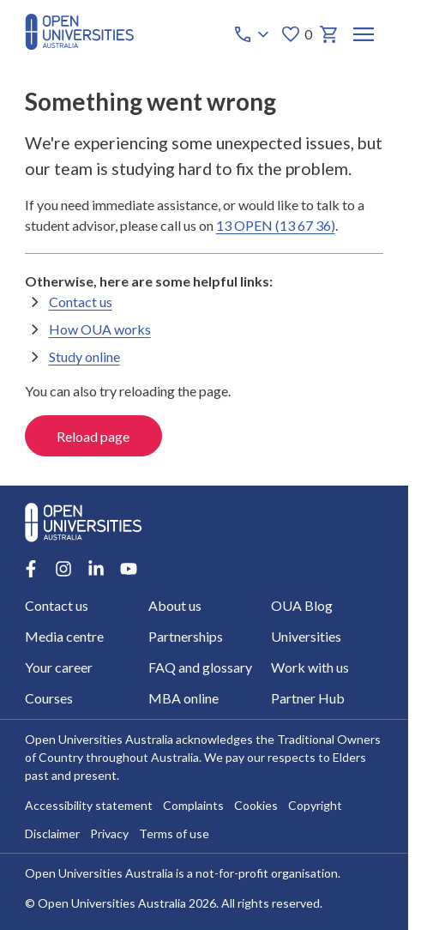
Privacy (109, 834)
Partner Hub (308, 698)
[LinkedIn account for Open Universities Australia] (96, 569)
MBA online (182, 698)
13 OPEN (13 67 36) (275, 225)
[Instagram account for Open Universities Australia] (63, 569)
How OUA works (100, 329)
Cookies (256, 806)
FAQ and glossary (199, 667)
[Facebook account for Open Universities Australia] (31, 569)
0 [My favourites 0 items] (295, 34)
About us (174, 605)
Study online (84, 356)
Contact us (80, 301)
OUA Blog (302, 605)
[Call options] (252, 34)
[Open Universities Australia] (79, 44)
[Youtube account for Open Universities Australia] (128, 569)
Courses (49, 698)
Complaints (193, 806)
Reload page (93, 436)
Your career (59, 667)
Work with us (310, 667)
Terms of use (174, 834)
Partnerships (184, 636)
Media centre (64, 636)
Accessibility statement (89, 806)
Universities (306, 636)
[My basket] (328, 34)
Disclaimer (52, 834)
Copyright (315, 806)
